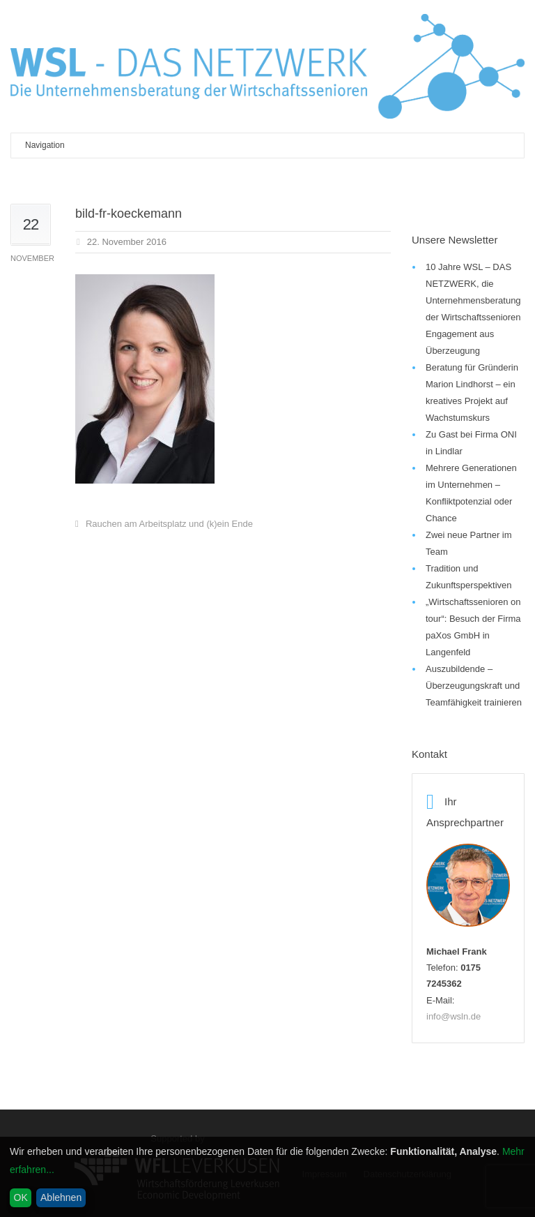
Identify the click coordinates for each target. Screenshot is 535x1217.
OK (21, 1197)
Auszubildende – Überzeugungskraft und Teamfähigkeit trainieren (474, 686)
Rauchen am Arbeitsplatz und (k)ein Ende (169, 523)
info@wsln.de (453, 1016)
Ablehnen (61, 1197)
